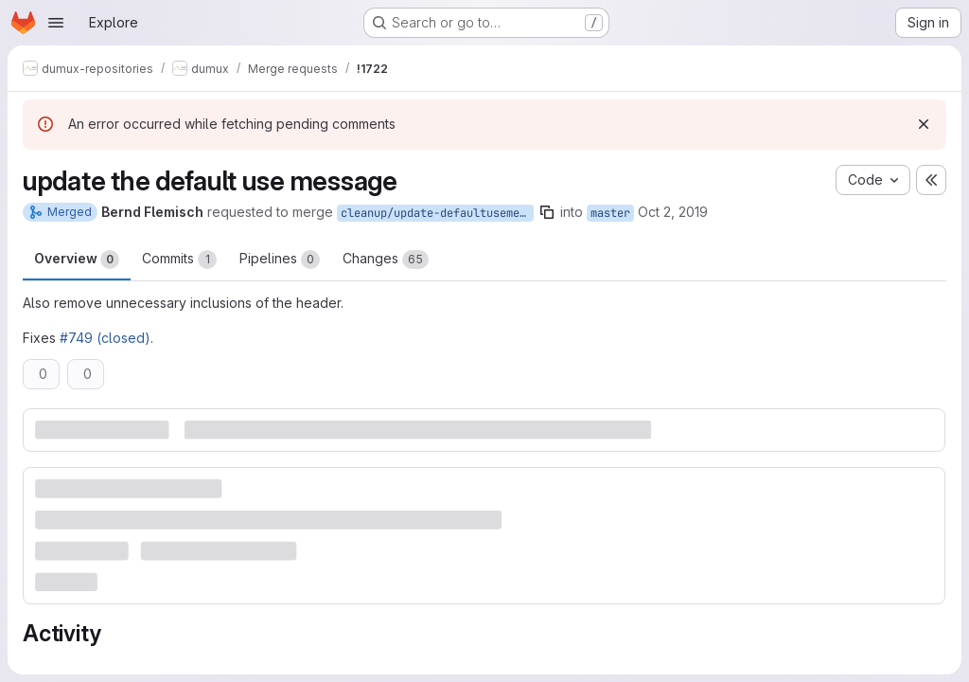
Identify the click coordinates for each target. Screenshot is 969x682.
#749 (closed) (105, 338)
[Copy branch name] (547, 212)
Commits (179, 259)
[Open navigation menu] (56, 23)
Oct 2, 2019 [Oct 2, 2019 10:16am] (673, 212)
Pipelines (279, 259)
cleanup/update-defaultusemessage (437, 213)
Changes (386, 259)
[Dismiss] (923, 124)
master (610, 213)
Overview (76, 259)
